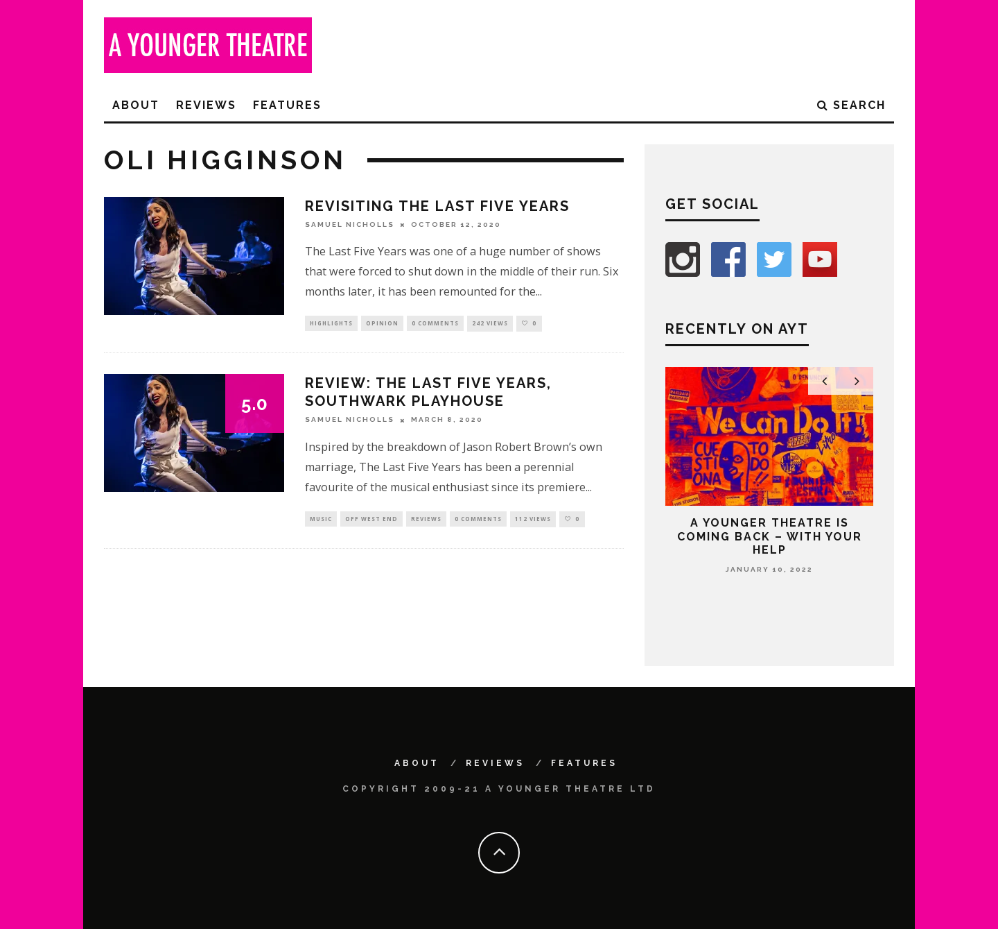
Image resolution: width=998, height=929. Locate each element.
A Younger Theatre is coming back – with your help (769, 536)
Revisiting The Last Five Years (437, 206)
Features (287, 105)
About (135, 105)
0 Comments (435, 323)
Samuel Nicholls (349, 224)
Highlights (331, 323)
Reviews (206, 105)
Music (321, 521)
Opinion (382, 323)
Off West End (371, 521)
